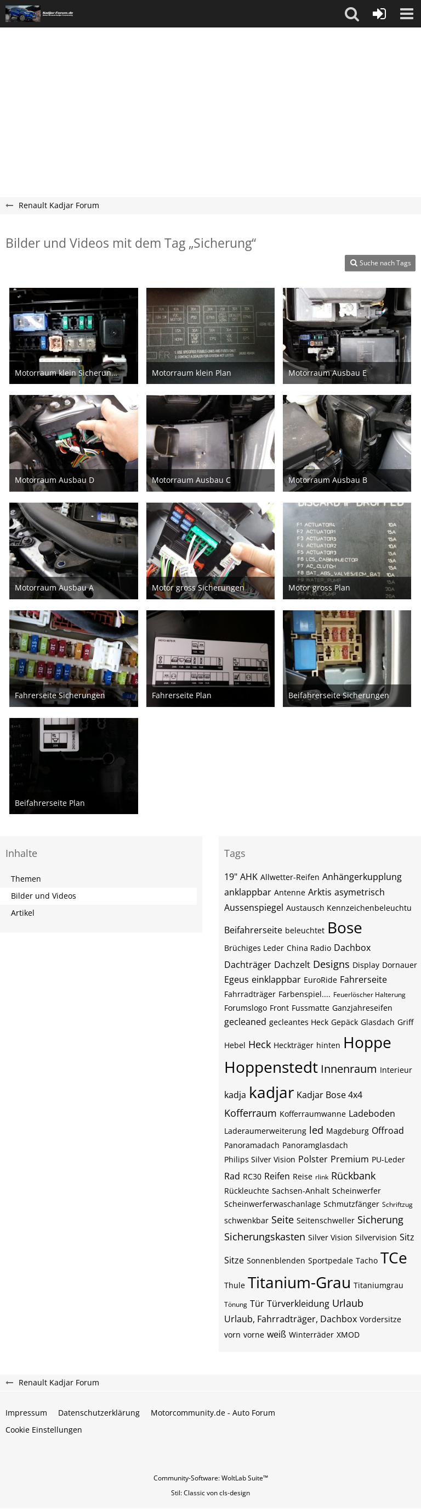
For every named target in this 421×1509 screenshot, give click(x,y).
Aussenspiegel (253, 907)
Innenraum (349, 1068)
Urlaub (347, 1303)
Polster (313, 1159)
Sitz (407, 1237)
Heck (259, 1044)
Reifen (277, 1176)
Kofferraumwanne (313, 1114)
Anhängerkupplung (362, 877)
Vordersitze (380, 1319)
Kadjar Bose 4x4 (329, 1095)
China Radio (309, 948)
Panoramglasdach (315, 1145)
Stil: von (210, 1492)
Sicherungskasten (264, 1236)
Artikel (23, 912)
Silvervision (376, 1237)
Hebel (235, 1045)
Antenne (289, 892)
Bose (344, 927)
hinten (328, 1045)
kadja (235, 1095)
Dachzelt (292, 965)
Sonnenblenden (276, 1260)
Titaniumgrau (378, 1285)
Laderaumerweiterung (265, 1131)
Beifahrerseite (253, 930)
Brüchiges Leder (254, 948)
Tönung (235, 1304)
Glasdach (378, 1022)
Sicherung (380, 1219)
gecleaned (245, 1022)
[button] (352, 14)
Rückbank (353, 1175)
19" (230, 877)
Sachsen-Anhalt (300, 1190)
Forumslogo (245, 1008)
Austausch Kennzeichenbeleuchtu (349, 908)
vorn (232, 1334)
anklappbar (247, 892)
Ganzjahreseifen (362, 1008)
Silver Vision (330, 1237)
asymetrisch (359, 892)
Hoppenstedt (271, 1066)
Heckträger (294, 1045)
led (316, 1130)
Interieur (396, 1070)
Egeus (236, 979)
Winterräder (311, 1334)
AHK (249, 877)
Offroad (388, 1130)
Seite (282, 1219)
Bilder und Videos (43, 895)
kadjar (271, 1092)
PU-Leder (388, 1159)
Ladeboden (372, 1113)
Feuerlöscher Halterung (369, 994)
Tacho (367, 1260)
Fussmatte (310, 1008)
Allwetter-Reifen (290, 877)
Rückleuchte (246, 1190)
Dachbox (352, 948)
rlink (321, 1177)
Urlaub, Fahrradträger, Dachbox (290, 1319)
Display (365, 965)
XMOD (348, 1334)
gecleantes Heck (298, 1022)
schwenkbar (246, 1220)
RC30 (252, 1176)
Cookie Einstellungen (43, 1429)
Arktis (320, 892)
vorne (253, 1334)
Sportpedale (330, 1260)
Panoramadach (252, 1145)
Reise (302, 1176)
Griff (405, 1022)
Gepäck (344, 1022)
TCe (393, 1257)
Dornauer (399, 965)
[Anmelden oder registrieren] (379, 14)
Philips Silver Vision (259, 1159)
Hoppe (367, 1042)
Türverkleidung (298, 1304)
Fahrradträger (250, 994)
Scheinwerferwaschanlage (272, 1204)
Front (279, 1008)
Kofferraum (250, 1113)
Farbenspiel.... (304, 994)
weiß (276, 1334)
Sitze (234, 1260)
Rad (232, 1176)
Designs (331, 964)
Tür (257, 1304)
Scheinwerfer (356, 1190)
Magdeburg (347, 1131)
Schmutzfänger (351, 1204)
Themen (26, 878)
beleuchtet (305, 930)
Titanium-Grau (299, 1282)
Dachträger (247, 965)
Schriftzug (397, 1204)
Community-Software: (210, 1478)
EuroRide (320, 980)
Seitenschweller (326, 1220)
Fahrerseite (363, 979)
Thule (234, 1285)
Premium (350, 1159)
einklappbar (276, 979)
